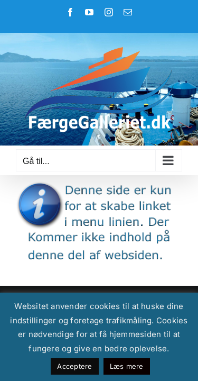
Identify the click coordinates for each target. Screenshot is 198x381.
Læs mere (127, 366)
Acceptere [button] (74, 366)
